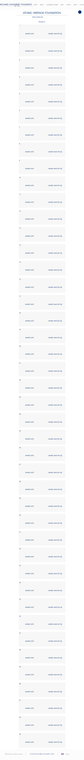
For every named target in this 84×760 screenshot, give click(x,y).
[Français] (67, 754)
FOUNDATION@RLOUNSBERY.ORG (42, 754)
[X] (79, 12)
